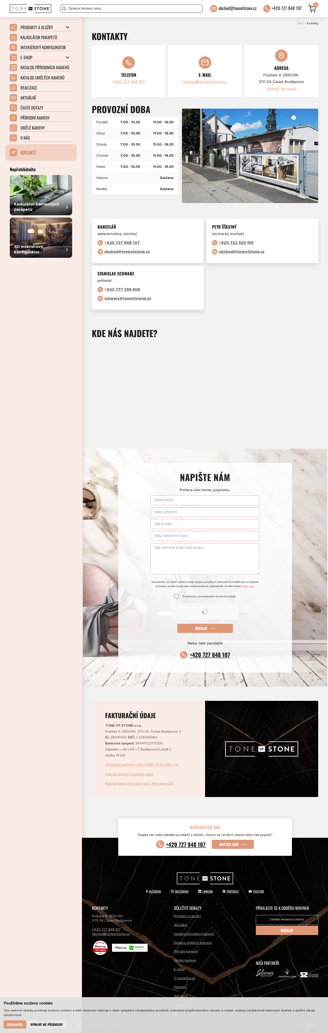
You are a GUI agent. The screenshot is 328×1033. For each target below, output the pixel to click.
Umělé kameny (185, 960)
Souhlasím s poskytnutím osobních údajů (209, 596)
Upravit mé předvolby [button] (47, 1024)
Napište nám (229, 844)
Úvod (300, 23)
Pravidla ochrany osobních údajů (129, 774)
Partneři (180, 987)
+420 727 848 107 (287, 8)
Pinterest (230, 891)
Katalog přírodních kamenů (194, 934)
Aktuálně (180, 925)
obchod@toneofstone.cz (237, 8)
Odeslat (201, 628)
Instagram (179, 891)
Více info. (248, 586)
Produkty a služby (187, 916)
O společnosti (184, 978)
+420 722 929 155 (236, 243)
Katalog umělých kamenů (193, 943)
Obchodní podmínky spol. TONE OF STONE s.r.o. (142, 765)
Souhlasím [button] (15, 1024)
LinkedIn (205, 891)
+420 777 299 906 (122, 290)
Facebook (153, 891)
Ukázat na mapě (281, 89)
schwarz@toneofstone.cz (127, 299)
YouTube (256, 891)
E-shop (179, 969)
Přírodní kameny (186, 951)
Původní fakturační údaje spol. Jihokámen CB (139, 783)
